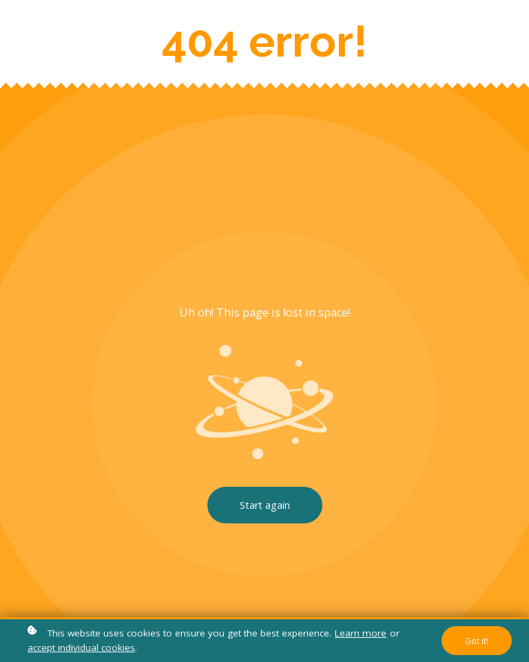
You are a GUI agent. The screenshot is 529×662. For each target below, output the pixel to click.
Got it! (476, 640)
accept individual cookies (81, 647)
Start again (265, 505)
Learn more (360, 633)
